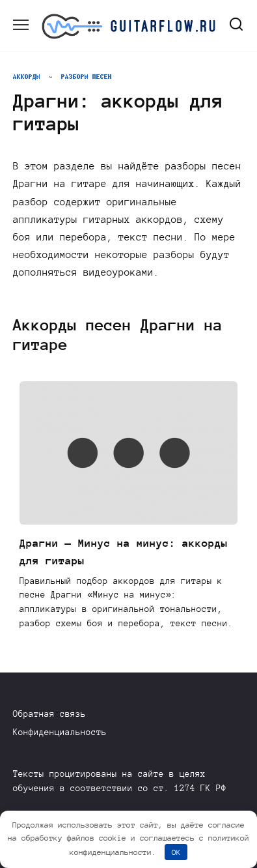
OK (176, 852)
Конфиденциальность (60, 732)
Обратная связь (49, 714)
